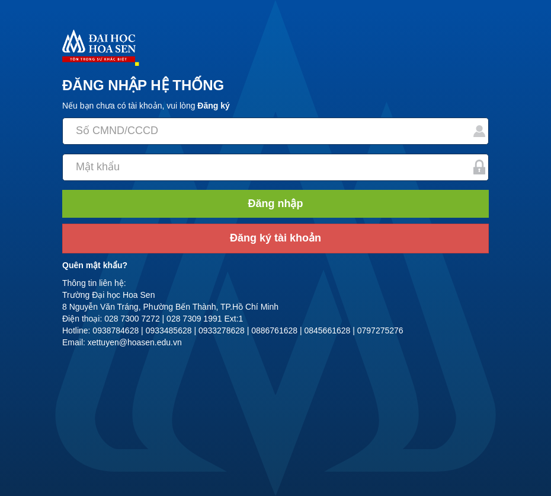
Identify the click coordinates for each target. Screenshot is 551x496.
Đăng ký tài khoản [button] (275, 238)
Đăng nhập (275, 203)
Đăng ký (213, 105)
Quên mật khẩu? (94, 265)
